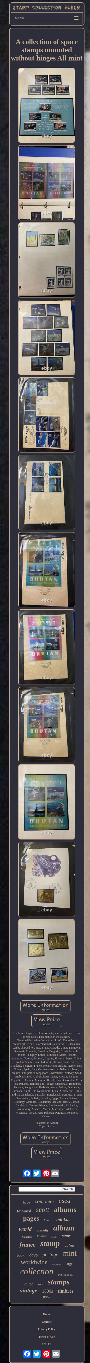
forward (24, 1211)
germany (56, 1264)
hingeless (27, 1236)
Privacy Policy (47, 1329)
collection (36, 1271)
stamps (59, 1281)
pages (31, 1218)
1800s (47, 1291)
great (46, 1296)
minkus (63, 1219)
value (69, 1245)
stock (54, 1236)
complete (44, 1201)
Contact (47, 1321)
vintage (28, 1290)
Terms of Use (47, 1336)
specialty (42, 1230)
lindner (42, 1236)
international (65, 1274)
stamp (50, 1243)
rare (40, 1284)
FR (50, 1344)
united (28, 1284)
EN (44, 1344)
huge (26, 1202)
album (64, 1227)
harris (48, 1220)
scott (42, 1209)
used (65, 1200)
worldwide (34, 1262)
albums (65, 1209)
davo (33, 1255)
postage (50, 1254)
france (27, 1244)
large (69, 1264)
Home (46, 1314)
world (25, 1229)
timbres (65, 1291)
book (20, 1255)
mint (70, 1253)
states (67, 1235)
